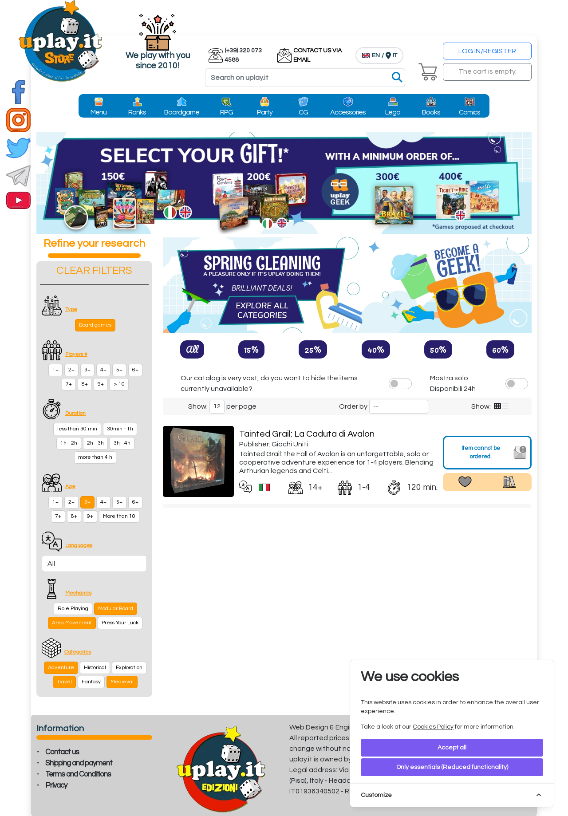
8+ (85, 384)
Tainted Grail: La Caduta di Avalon (307, 434)
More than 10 (119, 516)
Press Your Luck (120, 623)
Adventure (61, 667)
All (192, 349)
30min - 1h (120, 429)
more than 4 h (95, 457)
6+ (135, 370)
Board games (95, 325)
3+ (87, 370)
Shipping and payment (78, 763)
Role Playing (73, 608)
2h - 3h (95, 443)
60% (500, 349)
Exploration (129, 667)
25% (312, 349)
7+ (69, 384)
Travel (64, 682)
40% (375, 349)
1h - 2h (68, 443)
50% (438, 349)
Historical (95, 667)
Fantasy (91, 682)
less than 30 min (77, 429)
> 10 (119, 384)
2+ (71, 370)
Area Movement (72, 623)
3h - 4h (122, 443)
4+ (103, 370)
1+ (55, 370)
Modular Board (115, 608)
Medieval (122, 682)
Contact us (62, 752)
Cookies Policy (433, 727)
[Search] (305, 77)
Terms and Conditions (78, 774)
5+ (119, 370)
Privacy (56, 785)
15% (251, 349)
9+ (101, 384)
